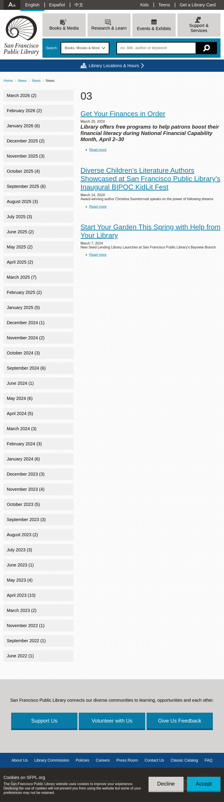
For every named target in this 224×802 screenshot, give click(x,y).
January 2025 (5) (23, 307)
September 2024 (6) (26, 368)
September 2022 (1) (26, 640)
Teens (164, 4)
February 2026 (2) (24, 110)
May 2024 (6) (20, 398)
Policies (82, 760)
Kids (144, 4)
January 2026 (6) (23, 125)
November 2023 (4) (25, 489)
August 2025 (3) (22, 201)
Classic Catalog (184, 760)
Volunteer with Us (112, 721)
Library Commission (51, 760)
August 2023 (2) (22, 534)
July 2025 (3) (19, 216)
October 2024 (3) (23, 353)
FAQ (208, 760)
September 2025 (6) (26, 186)
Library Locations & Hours (114, 65)
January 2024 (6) (23, 459)
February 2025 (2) (24, 292)
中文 (79, 4)
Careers (103, 760)
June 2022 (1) (20, 655)
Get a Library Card (198, 4)
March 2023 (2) (22, 610)
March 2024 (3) (22, 428)
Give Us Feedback (179, 721)
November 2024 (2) (25, 337)
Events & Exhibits (154, 28)
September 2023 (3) (26, 519)
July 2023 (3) (19, 549)
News (22, 81)
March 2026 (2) (22, 95)
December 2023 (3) (25, 474)
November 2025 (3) (25, 156)
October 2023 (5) (23, 504)
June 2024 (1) (20, 383)
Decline (166, 784)
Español (57, 4)
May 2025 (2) (20, 247)
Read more (98, 150)
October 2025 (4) (23, 171)
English (32, 4)
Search (51, 48)
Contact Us (154, 760)
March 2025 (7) (22, 277)
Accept (204, 784)
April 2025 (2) (20, 262)
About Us (20, 760)
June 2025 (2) (20, 231)
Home (8, 81)
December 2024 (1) (25, 322)
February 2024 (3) (24, 443)
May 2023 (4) (20, 580)
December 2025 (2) (25, 140)
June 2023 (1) (20, 565)
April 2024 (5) (20, 413)
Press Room (127, 760)
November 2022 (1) (25, 625)
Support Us (44, 721)
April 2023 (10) (21, 595)
